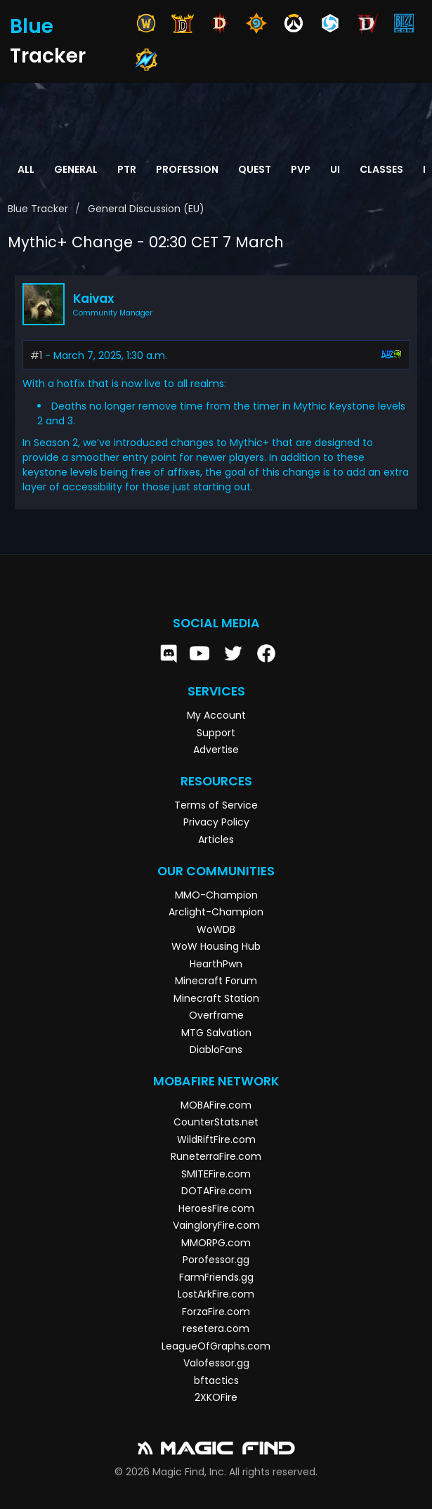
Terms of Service (216, 805)
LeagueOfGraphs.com (216, 1346)
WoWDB (216, 929)
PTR (126, 169)
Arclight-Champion (216, 912)
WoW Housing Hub (216, 946)
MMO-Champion (216, 895)
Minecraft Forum (216, 981)
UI (335, 169)
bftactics (216, 1380)
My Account (216, 715)
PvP (300, 169)
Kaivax (93, 298)
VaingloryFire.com (216, 1225)
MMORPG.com (216, 1243)
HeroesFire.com (216, 1208)
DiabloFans (216, 1050)
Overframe (216, 1015)
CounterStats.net (216, 1122)
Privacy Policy (216, 822)
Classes (381, 169)
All (26, 169)
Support (216, 733)
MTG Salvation (216, 1033)
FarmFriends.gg (216, 1277)
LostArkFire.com (216, 1294)
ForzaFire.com (216, 1312)
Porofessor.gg (216, 1260)
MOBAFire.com (216, 1105)
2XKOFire (216, 1397)
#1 (36, 355)
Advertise (216, 750)
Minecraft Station (216, 998)
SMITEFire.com (216, 1174)
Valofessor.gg (216, 1363)
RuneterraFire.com (216, 1156)
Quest (254, 169)
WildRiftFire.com (216, 1139)
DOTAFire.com (216, 1191)
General (76, 169)
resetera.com (216, 1328)
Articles (216, 839)
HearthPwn (216, 964)
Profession (187, 169)
